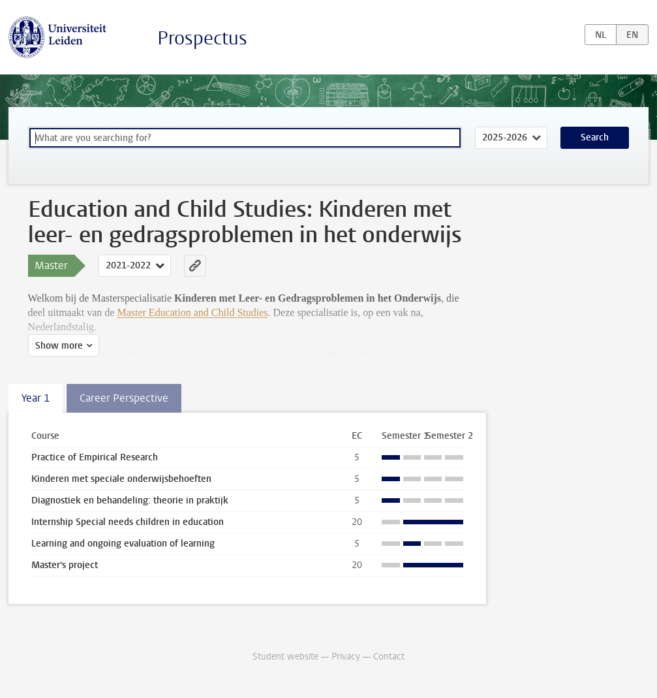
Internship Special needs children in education (127, 522)
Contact (389, 656)
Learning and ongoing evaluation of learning (123, 543)
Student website (285, 656)
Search (595, 137)
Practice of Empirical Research (94, 457)
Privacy (345, 656)
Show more (59, 346)
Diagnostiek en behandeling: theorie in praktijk (129, 500)
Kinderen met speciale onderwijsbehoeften (121, 479)
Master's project (64, 565)
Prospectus (202, 38)
